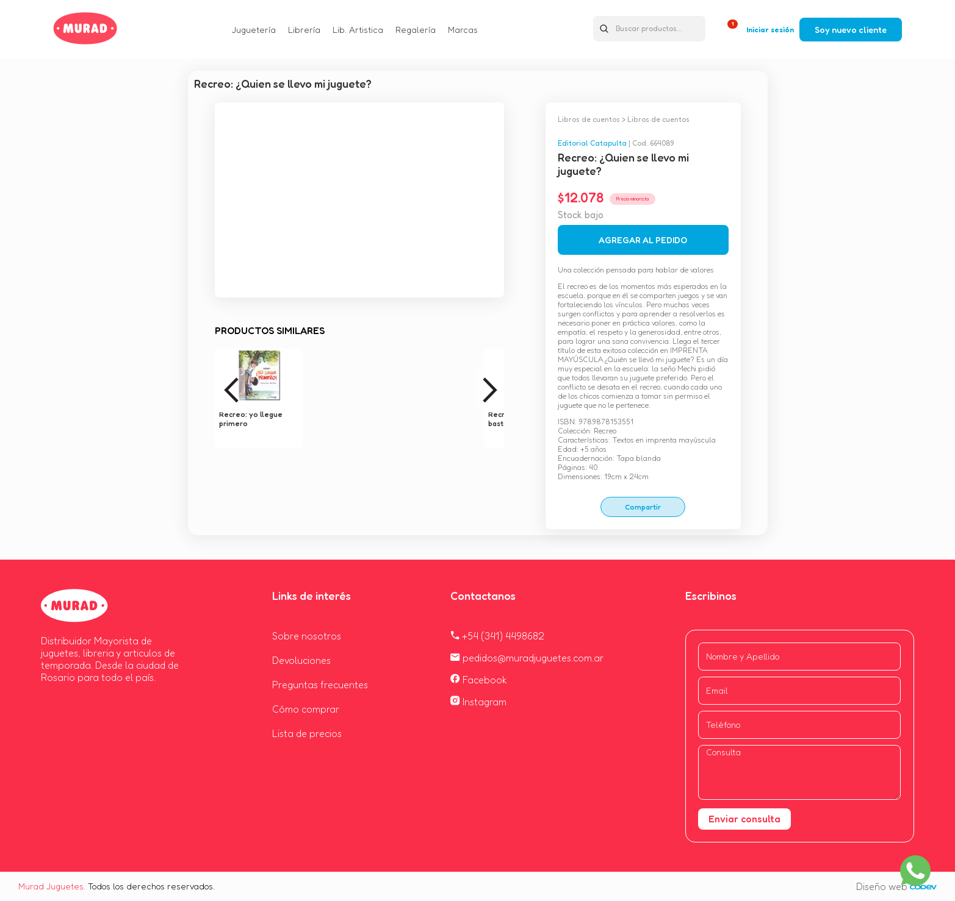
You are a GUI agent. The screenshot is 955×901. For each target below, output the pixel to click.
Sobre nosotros (306, 636)
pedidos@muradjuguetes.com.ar (527, 658)
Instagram (478, 702)
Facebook (478, 680)
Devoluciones (301, 660)
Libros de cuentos (589, 119)
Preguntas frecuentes (320, 684)
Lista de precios (307, 733)
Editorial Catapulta (592, 143)
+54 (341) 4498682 (497, 636)
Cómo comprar (305, 709)
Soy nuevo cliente (851, 29)
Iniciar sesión (770, 29)
